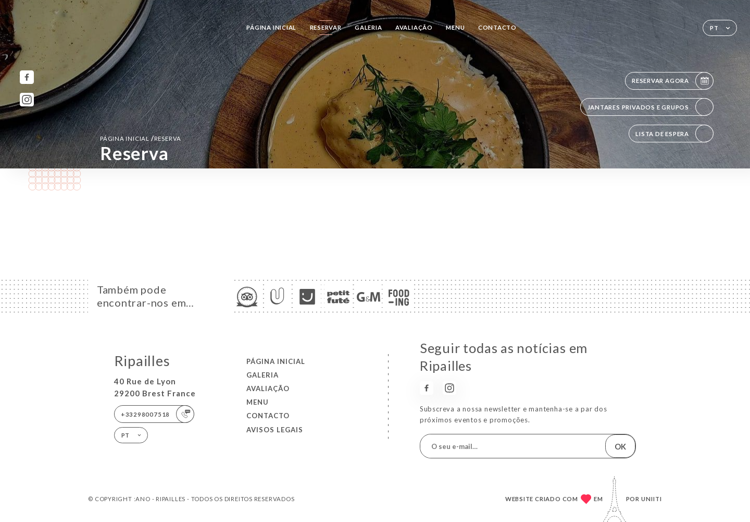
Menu (455, 27)
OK (620, 446)
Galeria (368, 27)
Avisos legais (274, 430)
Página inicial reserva (140, 138)
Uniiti (651, 498)
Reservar (326, 27)
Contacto (497, 27)
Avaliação (414, 27)
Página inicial (271, 27)
